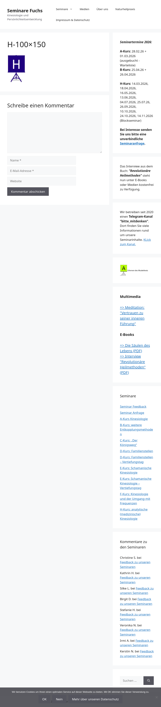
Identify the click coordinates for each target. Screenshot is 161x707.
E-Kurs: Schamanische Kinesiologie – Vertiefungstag (135, 483)
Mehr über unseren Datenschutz (95, 699)
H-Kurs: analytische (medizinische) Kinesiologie (134, 514)
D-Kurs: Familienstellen (136, 451)
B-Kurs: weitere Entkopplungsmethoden (136, 429)
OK (44, 699)
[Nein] (156, 697)
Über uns (102, 9)
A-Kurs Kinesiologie (134, 419)
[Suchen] (148, 680)
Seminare (66, 9)
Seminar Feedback (133, 406)
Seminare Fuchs (25, 10)
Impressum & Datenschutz (73, 20)
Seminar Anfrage (132, 413)
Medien (84, 9)
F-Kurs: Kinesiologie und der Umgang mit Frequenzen (135, 498)
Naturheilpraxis (125, 9)
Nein (59, 699)
